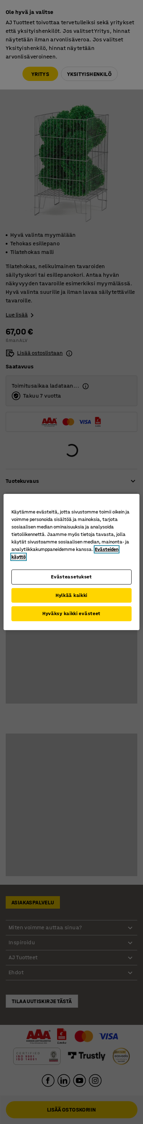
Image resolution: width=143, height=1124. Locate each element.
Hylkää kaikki (71, 595)
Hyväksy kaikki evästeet (71, 613)
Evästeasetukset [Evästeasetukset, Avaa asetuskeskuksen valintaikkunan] (71, 577)
